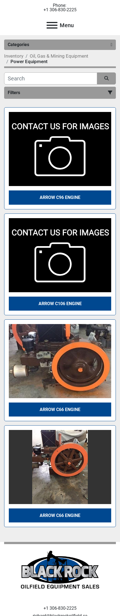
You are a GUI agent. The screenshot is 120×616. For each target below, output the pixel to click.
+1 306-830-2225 (60, 10)
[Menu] (52, 25)
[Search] (50, 78)
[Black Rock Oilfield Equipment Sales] (60, 571)
